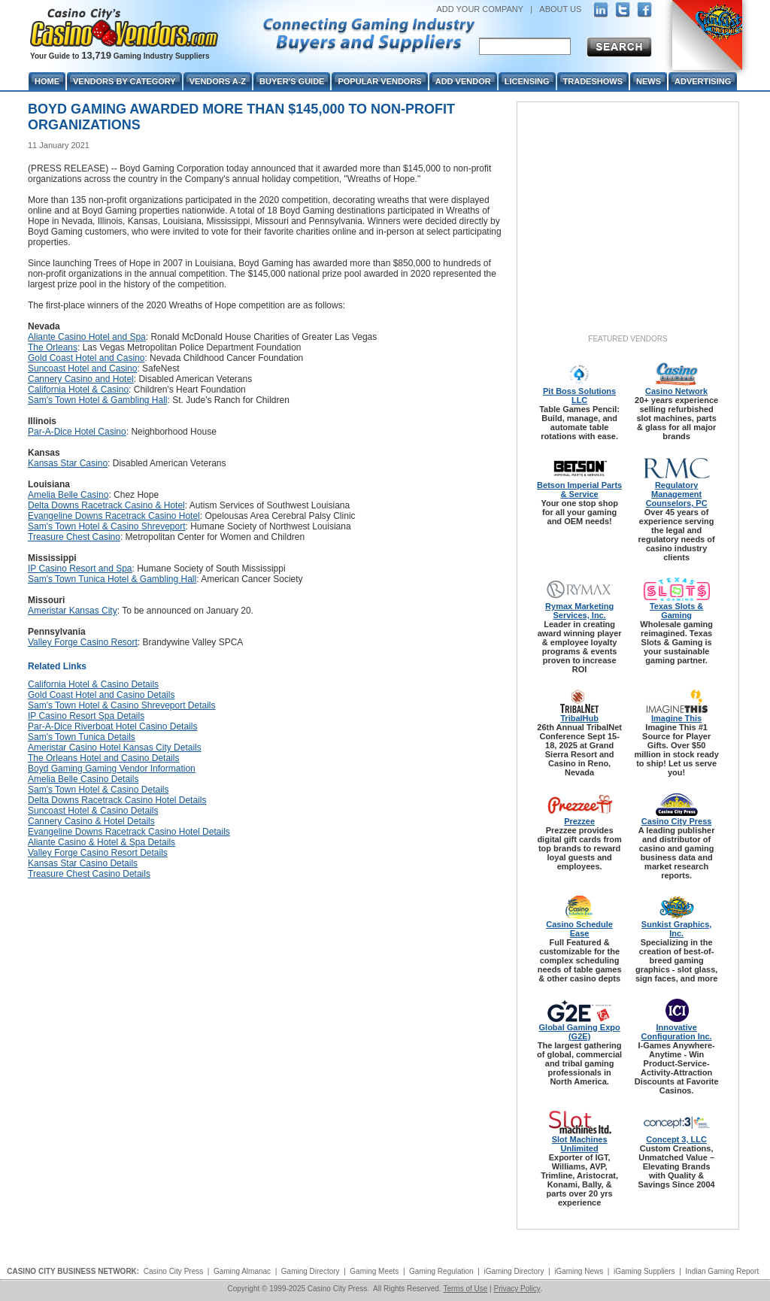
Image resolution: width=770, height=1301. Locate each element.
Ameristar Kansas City (72, 610)
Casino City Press (676, 821)
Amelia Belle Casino (68, 495)
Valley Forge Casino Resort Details (98, 853)
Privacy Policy (516, 1288)
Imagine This (676, 718)
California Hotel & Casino (78, 389)
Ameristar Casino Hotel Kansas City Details (115, 747)
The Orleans (52, 347)
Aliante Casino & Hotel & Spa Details (101, 842)
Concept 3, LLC (676, 1139)
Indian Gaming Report (722, 1271)
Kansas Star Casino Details (83, 863)
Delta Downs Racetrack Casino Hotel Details (117, 800)
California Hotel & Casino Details (93, 684)
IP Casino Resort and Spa (80, 568)
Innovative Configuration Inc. (676, 1032)
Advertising (703, 81)
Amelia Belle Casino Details (83, 779)
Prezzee (579, 821)
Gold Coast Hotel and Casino (86, 358)
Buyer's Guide (291, 81)
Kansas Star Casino (68, 463)
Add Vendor (463, 81)
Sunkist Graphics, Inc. (676, 929)
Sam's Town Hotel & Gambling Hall (97, 400)
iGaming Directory (514, 1271)
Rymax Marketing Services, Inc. (579, 611)
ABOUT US (560, 9)
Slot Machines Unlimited (580, 1144)
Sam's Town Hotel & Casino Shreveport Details (122, 705)
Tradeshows (593, 81)
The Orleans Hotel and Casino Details (103, 758)
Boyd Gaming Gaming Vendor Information (112, 768)
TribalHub (579, 718)
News (648, 81)
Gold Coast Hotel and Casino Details (101, 695)
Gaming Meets (374, 1271)
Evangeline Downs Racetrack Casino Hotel (114, 516)
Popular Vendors (379, 81)
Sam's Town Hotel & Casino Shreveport (107, 526)
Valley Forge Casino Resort (83, 642)
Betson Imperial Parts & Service (579, 490)
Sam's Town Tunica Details (81, 737)
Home (47, 81)
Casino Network (676, 391)
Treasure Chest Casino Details (89, 874)
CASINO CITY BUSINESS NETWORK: (73, 1271)
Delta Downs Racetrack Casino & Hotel (106, 505)
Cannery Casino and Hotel (81, 379)
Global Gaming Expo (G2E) (579, 1032)
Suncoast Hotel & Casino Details (93, 810)
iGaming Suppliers (644, 1271)
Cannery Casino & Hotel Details (91, 821)
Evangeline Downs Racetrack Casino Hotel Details (129, 831)
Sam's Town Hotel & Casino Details (98, 789)
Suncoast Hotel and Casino (82, 368)
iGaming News (578, 1271)
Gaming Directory (310, 1271)
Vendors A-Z (217, 81)
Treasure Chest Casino (74, 537)
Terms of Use (465, 1288)
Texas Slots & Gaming (676, 611)
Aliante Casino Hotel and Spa (87, 337)
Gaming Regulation (441, 1271)
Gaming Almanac (242, 1271)
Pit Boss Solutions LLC (579, 396)
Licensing (527, 81)
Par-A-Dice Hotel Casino (77, 431)
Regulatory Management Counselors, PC (677, 494)
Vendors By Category (124, 81)
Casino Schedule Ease (579, 929)
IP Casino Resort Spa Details (86, 716)
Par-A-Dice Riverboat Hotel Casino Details (112, 726)
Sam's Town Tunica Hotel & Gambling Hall (112, 579)
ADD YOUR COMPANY (479, 9)
